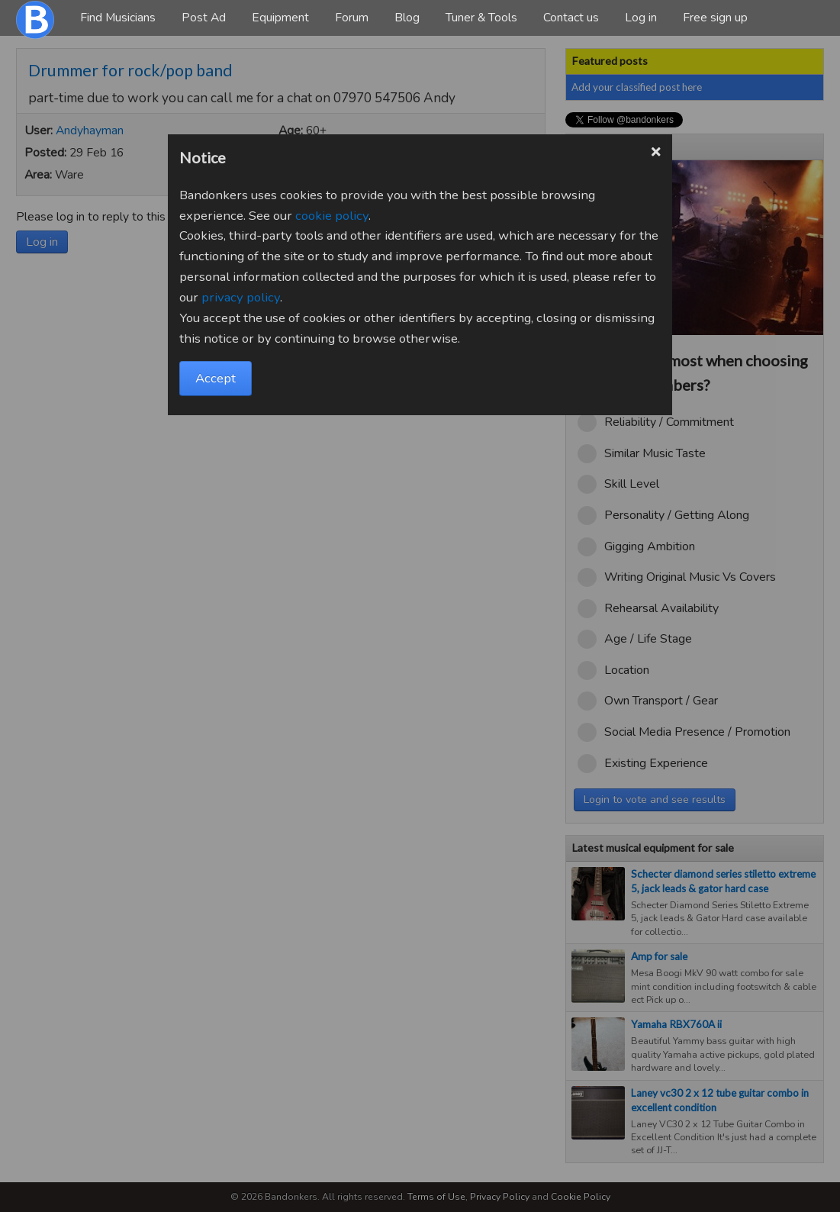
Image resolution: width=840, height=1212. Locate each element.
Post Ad (204, 17)
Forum (352, 17)
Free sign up (715, 17)
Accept (215, 378)
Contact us (571, 17)
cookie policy (332, 215)
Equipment (280, 17)
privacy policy (240, 297)
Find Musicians (118, 17)
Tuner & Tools (481, 17)
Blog (407, 17)
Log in (641, 17)
